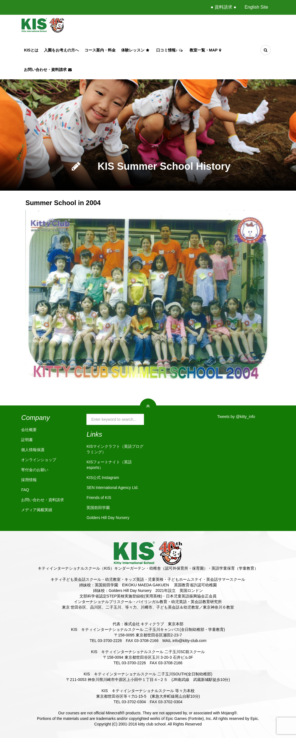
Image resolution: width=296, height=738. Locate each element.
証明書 (27, 439)
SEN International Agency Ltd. (112, 487)
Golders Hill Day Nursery (107, 517)
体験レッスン (136, 50)
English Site (256, 7)
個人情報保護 (32, 449)
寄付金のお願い (34, 470)
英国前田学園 (98, 507)
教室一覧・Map (206, 50)
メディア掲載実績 (36, 510)
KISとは (31, 50)
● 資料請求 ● (223, 7)
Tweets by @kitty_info (236, 416)
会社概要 (29, 429)
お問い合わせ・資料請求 (48, 69)
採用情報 (29, 480)
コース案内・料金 (100, 50)
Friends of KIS (98, 497)
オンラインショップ (38, 459)
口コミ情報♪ (170, 50)
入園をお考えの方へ (61, 50)
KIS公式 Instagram (102, 477)
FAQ (25, 490)
